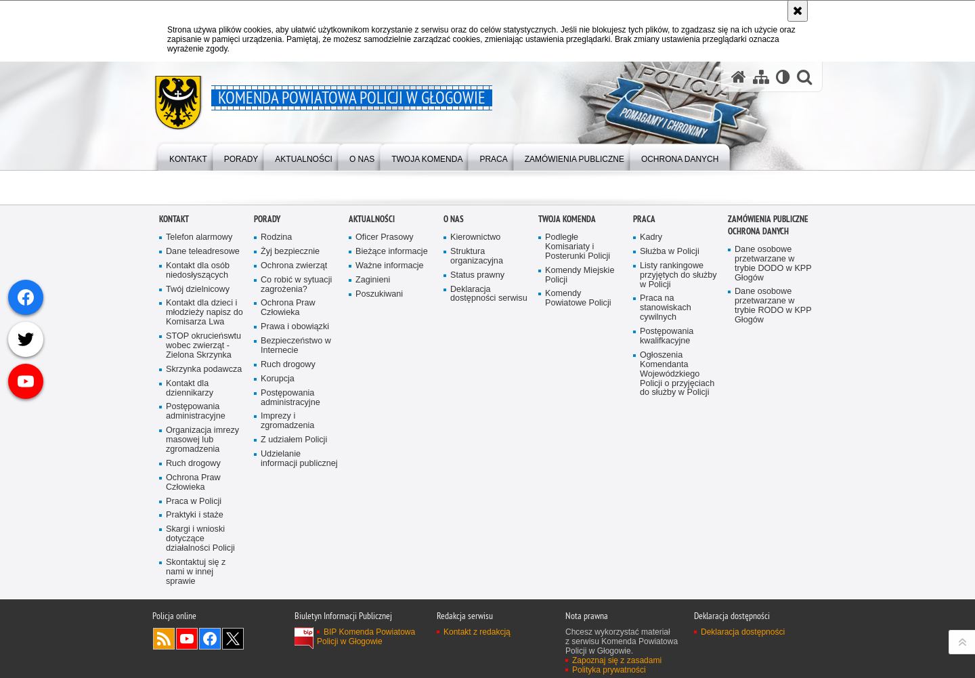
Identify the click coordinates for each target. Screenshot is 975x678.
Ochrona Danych (758, 231)
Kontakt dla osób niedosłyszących (198, 270)
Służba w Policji (669, 251)
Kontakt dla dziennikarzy (189, 388)
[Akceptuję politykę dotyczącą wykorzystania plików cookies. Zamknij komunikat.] (797, 11)
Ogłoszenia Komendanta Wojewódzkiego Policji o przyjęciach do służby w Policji (677, 374)
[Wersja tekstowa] (783, 76)
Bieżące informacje (391, 251)
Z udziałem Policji (294, 440)
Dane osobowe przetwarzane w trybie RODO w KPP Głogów (773, 305)
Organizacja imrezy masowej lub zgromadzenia (202, 440)
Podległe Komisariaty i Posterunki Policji (577, 247)
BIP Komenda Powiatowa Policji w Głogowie (366, 636)
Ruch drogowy (193, 463)
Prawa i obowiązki (295, 326)
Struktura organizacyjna (476, 256)
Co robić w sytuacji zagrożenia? (296, 285)
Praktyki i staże (194, 515)
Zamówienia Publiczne (768, 219)
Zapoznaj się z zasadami (617, 660)
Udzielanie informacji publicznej (299, 459)
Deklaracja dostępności (743, 632)
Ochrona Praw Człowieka (193, 482)
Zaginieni (372, 280)
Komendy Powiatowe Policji (578, 298)
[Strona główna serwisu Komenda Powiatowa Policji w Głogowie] (738, 76)
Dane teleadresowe (203, 251)
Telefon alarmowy (199, 237)
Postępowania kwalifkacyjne (666, 336)
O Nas (453, 219)
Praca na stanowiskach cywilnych (665, 308)
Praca (644, 219)
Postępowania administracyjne (195, 411)
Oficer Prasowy (384, 237)
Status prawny (477, 275)
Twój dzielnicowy (198, 289)
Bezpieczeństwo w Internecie (296, 346)
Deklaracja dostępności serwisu (488, 294)
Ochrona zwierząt (294, 265)
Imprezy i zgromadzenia (287, 421)
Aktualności (372, 219)
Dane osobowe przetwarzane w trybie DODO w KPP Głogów (773, 263)
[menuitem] (188, 156)
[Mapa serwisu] (761, 76)
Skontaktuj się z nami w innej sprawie (195, 572)
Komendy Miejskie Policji (579, 275)
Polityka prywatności (609, 670)
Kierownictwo (475, 237)
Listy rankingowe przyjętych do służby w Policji (678, 275)
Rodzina (276, 237)
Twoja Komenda (567, 219)
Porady (267, 219)
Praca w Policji (193, 501)
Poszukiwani (379, 294)
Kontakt (174, 219)
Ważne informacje (389, 265)
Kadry (651, 237)
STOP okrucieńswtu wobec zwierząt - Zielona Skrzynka (203, 346)
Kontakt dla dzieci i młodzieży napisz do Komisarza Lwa (204, 312)
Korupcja (278, 379)
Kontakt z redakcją (477, 632)
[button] (804, 76)
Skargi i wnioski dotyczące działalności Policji (200, 539)
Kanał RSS (164, 639)
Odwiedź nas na (187, 639)
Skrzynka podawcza (204, 369)
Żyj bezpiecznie (290, 251)
